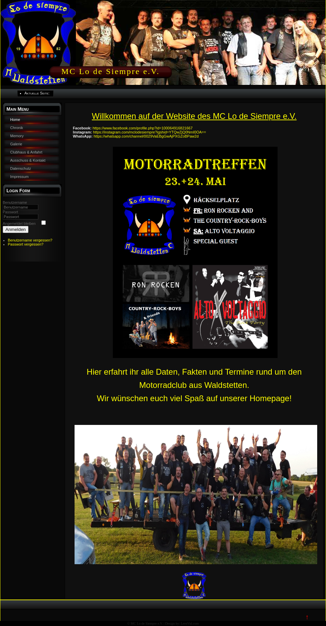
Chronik (16, 128)
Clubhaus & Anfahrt (26, 152)
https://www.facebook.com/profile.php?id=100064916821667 (142, 128)
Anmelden (15, 229)
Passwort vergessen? (25, 244)
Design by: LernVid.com (182, 623)
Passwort (10, 212)
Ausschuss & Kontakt (27, 160)
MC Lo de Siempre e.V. (110, 71)
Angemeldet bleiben (19, 223)
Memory (17, 136)
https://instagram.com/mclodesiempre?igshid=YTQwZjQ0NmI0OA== (149, 132)
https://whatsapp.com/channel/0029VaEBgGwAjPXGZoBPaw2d (146, 136)
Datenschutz (20, 168)
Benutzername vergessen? (30, 240)
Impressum (19, 177)
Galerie (16, 144)
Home (15, 120)
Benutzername (15, 202)
